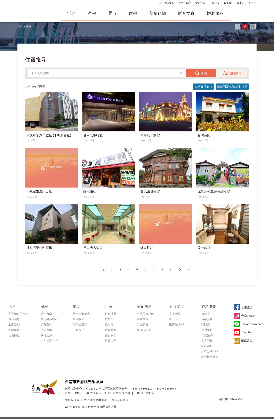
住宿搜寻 (110, 313)
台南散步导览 (49, 319)
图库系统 (175, 324)
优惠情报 (14, 335)
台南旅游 (247, 307)
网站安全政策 (119, 400)
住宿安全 (110, 335)
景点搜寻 (78, 319)
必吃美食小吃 (145, 313)
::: (160, 2)
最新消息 (14, 319)
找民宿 (109, 324)
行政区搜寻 (80, 324)
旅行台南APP (209, 351)
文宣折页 (175, 313)
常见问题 (207, 340)
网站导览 (169, 2)
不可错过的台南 (18, 313)
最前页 (85, 269)
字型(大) (253, 26)
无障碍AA (235, 406)
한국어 (252, 2)
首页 (19, 26)
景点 (112, 13)
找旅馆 (109, 319)
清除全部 (181, 73)
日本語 (240, 2)
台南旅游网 (36, 13)
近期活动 (14, 324)
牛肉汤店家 (144, 330)
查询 (204, 73)
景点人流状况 (81, 313)
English (228, 2)
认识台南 (46, 313)
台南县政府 (184, 2)
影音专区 (175, 319)
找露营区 (110, 330)
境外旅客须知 (209, 356)
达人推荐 (46, 330)
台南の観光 (248, 315)
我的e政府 (221, 406)
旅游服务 (215, 13)
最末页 (188, 269)
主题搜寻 (78, 330)
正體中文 (215, 2)
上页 (180, 269)
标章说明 (110, 340)
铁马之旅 (46, 335)
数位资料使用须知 (95, 400)
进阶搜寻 (235, 73)
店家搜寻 (142, 319)
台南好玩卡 (48, 340)
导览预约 (207, 335)
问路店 (205, 324)
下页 (94, 269)
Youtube (246, 332)
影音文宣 (186, 13)
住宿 (133, 13)
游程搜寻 (46, 324)
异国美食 (142, 324)
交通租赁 (207, 330)
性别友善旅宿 (203, 86)
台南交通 (207, 319)
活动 (71, 13)
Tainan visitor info (252, 324)
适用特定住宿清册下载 (232, 86)
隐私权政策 (72, 400)
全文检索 (200, 2)
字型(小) (237, 26)
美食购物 (157, 13)
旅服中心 (207, 313)
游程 (92, 13)
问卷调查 (207, 345)
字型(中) (245, 26)
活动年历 (14, 330)
